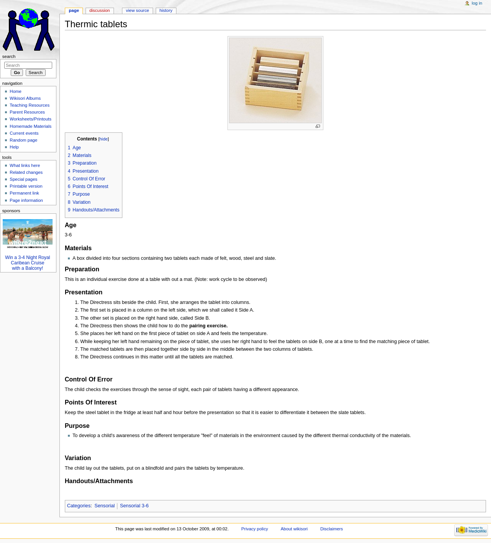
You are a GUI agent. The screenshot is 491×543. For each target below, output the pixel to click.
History (166, 10)
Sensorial (104, 505)
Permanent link (24, 193)
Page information (26, 200)
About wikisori (294, 528)
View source (137, 10)
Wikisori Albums (25, 98)
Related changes (26, 172)
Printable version (26, 186)
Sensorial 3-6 (134, 505)
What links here (25, 165)
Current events (24, 133)
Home (15, 91)
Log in (477, 3)
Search (9, 56)
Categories (79, 505)
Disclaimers (331, 528)
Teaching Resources (29, 105)
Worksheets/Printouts (30, 119)
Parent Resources (27, 112)
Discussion (99, 10)
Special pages (23, 179)
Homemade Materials (30, 126)
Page (74, 10)
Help (14, 147)
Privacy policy (254, 528)
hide (103, 139)
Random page (23, 140)
